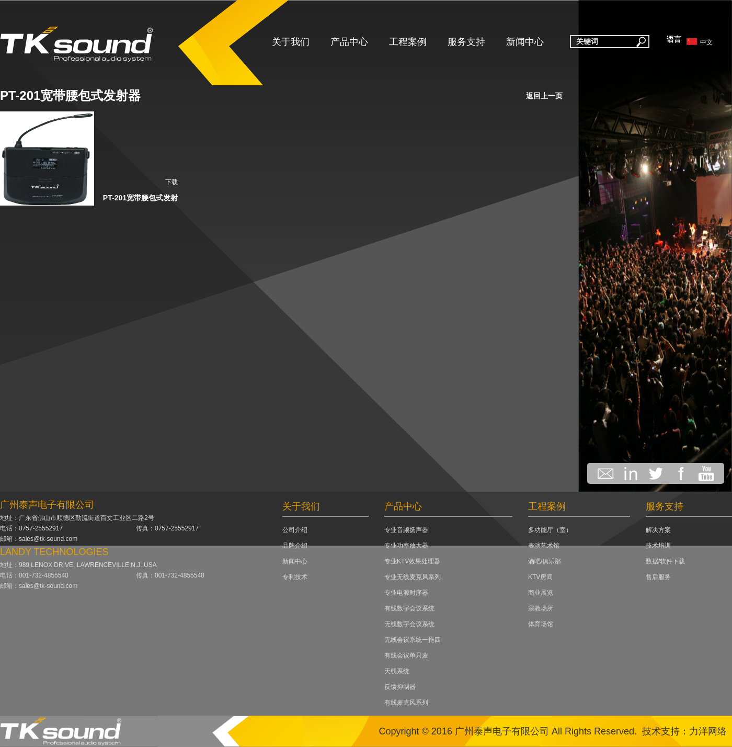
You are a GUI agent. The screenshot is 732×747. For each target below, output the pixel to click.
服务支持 (466, 42)
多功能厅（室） (550, 530)
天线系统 (396, 671)
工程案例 (408, 42)
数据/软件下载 (665, 561)
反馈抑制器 (400, 687)
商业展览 (540, 592)
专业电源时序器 (406, 592)
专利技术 (294, 577)
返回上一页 (544, 96)
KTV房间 (540, 577)
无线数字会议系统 (409, 624)
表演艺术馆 (543, 545)
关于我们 (291, 42)
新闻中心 (525, 42)
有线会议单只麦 (406, 655)
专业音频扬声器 (406, 530)
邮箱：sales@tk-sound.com (38, 538)
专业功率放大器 (406, 545)
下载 (171, 182)
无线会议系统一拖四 (412, 639)
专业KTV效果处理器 (412, 561)
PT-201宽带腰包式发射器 (70, 95)
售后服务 (658, 577)
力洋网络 (708, 731)
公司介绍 (294, 530)
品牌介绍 (294, 545)
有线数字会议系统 (409, 608)
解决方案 (658, 530)
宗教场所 (540, 608)
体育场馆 (540, 624)
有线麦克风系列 (406, 702)
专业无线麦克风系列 (412, 577)
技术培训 (658, 545)
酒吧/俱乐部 (544, 561)
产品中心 (349, 42)
